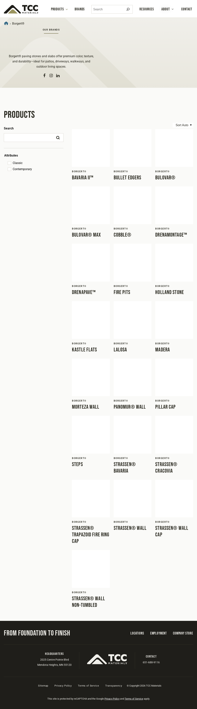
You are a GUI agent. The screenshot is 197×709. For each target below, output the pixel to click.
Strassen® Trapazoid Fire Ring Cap (90, 534)
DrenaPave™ (84, 292)
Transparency (113, 685)
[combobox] (112, 9)
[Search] (128, 9)
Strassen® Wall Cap (171, 531)
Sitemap (43, 685)
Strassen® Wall (130, 528)
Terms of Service (88, 685)
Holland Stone (169, 292)
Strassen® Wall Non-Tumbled (88, 602)
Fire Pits (122, 292)
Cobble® (123, 235)
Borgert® (79, 171)
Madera (162, 350)
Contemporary (22, 169)
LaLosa (120, 350)
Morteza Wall (85, 407)
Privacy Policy (63, 685)
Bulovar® (165, 178)
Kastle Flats (84, 350)
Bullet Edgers (127, 178)
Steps (77, 464)
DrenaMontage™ (171, 235)
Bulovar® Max (86, 235)
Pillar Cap (165, 407)
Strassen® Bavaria (125, 467)
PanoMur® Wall (130, 407)
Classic (18, 163)
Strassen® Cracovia (166, 467)
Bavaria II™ (82, 178)
